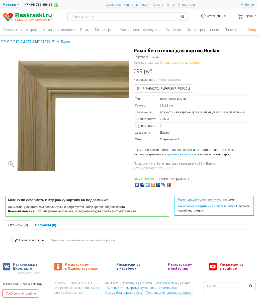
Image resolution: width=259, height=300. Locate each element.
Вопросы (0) (45, 225)
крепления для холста (181, 154)
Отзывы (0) (18, 225)
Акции (145, 5)
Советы (158, 5)
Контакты (131, 5)
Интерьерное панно (203, 30)
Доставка (113, 5)
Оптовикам (186, 5)
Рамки (65, 41)
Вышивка (173, 30)
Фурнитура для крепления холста (201, 199)
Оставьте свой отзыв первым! (180, 62)
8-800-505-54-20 (87, 288)
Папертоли (233, 30)
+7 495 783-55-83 (79, 283)
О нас (171, 5)
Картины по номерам (20, 30)
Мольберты (104, 30)
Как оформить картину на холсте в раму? (206, 206)
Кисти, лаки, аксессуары (140, 30)
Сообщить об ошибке (21, 293)
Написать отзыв (29, 240)
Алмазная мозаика (59, 30)
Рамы (85, 30)
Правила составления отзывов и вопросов (83, 240)
